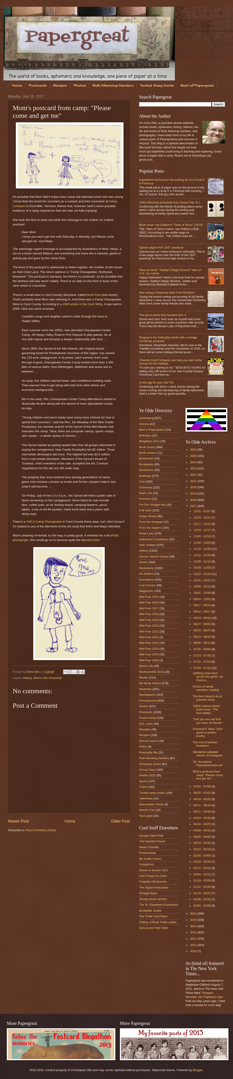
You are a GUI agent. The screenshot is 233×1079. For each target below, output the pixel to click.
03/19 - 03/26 (202, 843)
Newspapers (147, 694)
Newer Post (18, 821)
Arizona (144, 424)
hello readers (147, 545)
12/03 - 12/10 (202, 536)
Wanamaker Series (151, 804)
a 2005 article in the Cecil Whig (81, 304)
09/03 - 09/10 (202, 618)
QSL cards (146, 723)
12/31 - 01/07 (202, 511)
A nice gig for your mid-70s (156, 382)
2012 (193, 938)
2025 (193, 456)
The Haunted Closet (152, 841)
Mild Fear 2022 (149, 637)
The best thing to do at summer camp (207, 698)
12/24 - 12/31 (202, 517)
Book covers (147, 447)
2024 (193, 462)
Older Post (120, 821)
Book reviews (148, 452)
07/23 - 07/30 (202, 655)
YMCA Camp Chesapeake (44, 521)
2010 (193, 951)
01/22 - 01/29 (202, 886)
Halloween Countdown (153, 539)
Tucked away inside (152, 792)
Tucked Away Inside (157, 85)
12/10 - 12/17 (202, 530)
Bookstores (146, 470)
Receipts (144, 729)
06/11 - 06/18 (202, 805)
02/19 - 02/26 (202, 861)
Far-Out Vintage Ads (152, 504)
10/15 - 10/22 (202, 580)
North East (94, 295)
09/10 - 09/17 (202, 611)
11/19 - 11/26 (202, 548)
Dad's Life (145, 493)
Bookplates (146, 464)
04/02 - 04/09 (202, 836)
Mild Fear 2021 (149, 631)
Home (17, 85)
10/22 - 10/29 (202, 574)
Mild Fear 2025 (149, 654)
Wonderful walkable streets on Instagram (208, 753)
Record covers (148, 741)
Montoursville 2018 (151, 671)
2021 (193, 481)
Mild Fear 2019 (149, 620)
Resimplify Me (148, 752)
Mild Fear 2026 (149, 660)
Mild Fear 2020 (149, 625)
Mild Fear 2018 (149, 614)
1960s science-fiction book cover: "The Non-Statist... (206, 709)
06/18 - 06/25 (202, 799)
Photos (80, 85)
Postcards (38, 85)
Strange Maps (148, 893)
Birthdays (145, 435)
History (27, 678)
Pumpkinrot (146, 864)
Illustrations (146, 568)
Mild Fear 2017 (149, 608)
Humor (143, 562)
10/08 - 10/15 (202, 586)
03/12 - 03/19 (202, 849)
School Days (147, 769)
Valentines (145, 798)
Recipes (60, 85)
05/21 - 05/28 (202, 811)
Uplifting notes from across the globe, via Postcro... (208, 676)
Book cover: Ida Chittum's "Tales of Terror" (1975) (171, 225)
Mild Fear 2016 (149, 602)
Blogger (198, 1070)
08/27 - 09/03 (202, 624)
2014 (193, 926)
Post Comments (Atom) (41, 830)
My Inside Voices (150, 858)
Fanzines (145, 498)
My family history (150, 683)
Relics (143, 746)
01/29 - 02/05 (202, 880)
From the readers (150, 527)
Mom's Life (40, 678)
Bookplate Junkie (150, 910)
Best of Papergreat (151, 429)
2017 (193, 506)
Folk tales (145, 510)
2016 (193, 913)
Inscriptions (146, 579)
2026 (193, 449)
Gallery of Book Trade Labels (158, 922)
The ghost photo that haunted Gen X (162, 315)
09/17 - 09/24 (202, 605)
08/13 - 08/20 (202, 636)
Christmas (145, 487)
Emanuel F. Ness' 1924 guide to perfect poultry (208, 732)
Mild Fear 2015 (149, 597)
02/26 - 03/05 (202, 855)
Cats (142, 481)
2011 (193, 945)
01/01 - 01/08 (202, 905)
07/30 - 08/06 (202, 649)
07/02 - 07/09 (202, 786)
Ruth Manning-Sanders (113, 85)
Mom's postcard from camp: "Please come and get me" (208, 775)
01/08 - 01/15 (202, 899)
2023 (193, 468)
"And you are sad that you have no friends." (208, 720)
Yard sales (146, 816)
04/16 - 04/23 (202, 824)
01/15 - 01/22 (202, 893)
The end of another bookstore (205, 744)
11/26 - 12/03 (202, 542)
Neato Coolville (149, 847)
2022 (193, 474)
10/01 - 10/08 (202, 592)
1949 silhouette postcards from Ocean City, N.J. (170, 202)
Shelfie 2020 (147, 775)
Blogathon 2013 (149, 441)
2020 (193, 487)
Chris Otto (33, 671)
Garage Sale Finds (151, 835)
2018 (193, 500)
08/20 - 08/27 (202, 630)
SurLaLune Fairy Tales (153, 927)
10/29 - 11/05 (202, 567)
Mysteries (145, 689)
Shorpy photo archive (153, 899)
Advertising (146, 418)
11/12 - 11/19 (202, 555)
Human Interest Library (154, 556)
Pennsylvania (148, 700)
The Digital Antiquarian (154, 887)
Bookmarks (146, 458)
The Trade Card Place (153, 916)
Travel (143, 787)
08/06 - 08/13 (202, 643)
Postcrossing (147, 717)
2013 (193, 932)
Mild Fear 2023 (149, 643)
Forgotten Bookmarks (153, 881)
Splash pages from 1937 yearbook (161, 247)
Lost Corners (147, 585)
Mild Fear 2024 (149, 648)
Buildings (145, 476)
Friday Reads (148, 516)
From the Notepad (151, 522)
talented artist (90, 540)
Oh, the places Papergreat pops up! (208, 763)
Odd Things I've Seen (153, 876)
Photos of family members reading (206, 688)
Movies (143, 677)
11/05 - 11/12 (202, 561)
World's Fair (147, 810)
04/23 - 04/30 (202, 818)
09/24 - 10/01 (202, 599)
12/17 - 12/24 (202, 524)
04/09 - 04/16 (202, 830)
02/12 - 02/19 (202, 868)
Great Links (146, 533)
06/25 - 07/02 (202, 792)
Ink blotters (146, 573)
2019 (193, 493)
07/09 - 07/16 (202, 668)
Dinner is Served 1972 (153, 870)
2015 (193, 920)
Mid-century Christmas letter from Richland (166, 292)
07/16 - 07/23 (202, 661)
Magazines (146, 591)
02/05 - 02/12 (202, 874)
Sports (143, 781)
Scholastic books (150, 764)
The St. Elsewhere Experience (158, 904)
